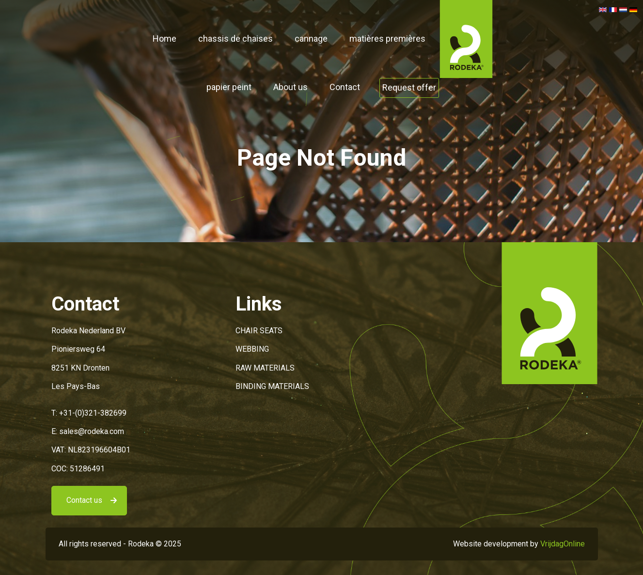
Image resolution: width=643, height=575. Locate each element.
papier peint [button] (228, 87)
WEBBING (252, 349)
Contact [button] (344, 87)
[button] (466, 38)
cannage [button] (311, 38)
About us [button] (290, 87)
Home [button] (164, 38)
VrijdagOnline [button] (562, 543)
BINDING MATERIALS (272, 386)
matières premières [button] (387, 38)
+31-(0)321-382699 (92, 413)
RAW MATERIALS (265, 368)
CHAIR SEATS (258, 330)
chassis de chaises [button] (235, 38)
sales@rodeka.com (91, 431)
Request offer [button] (409, 87)
